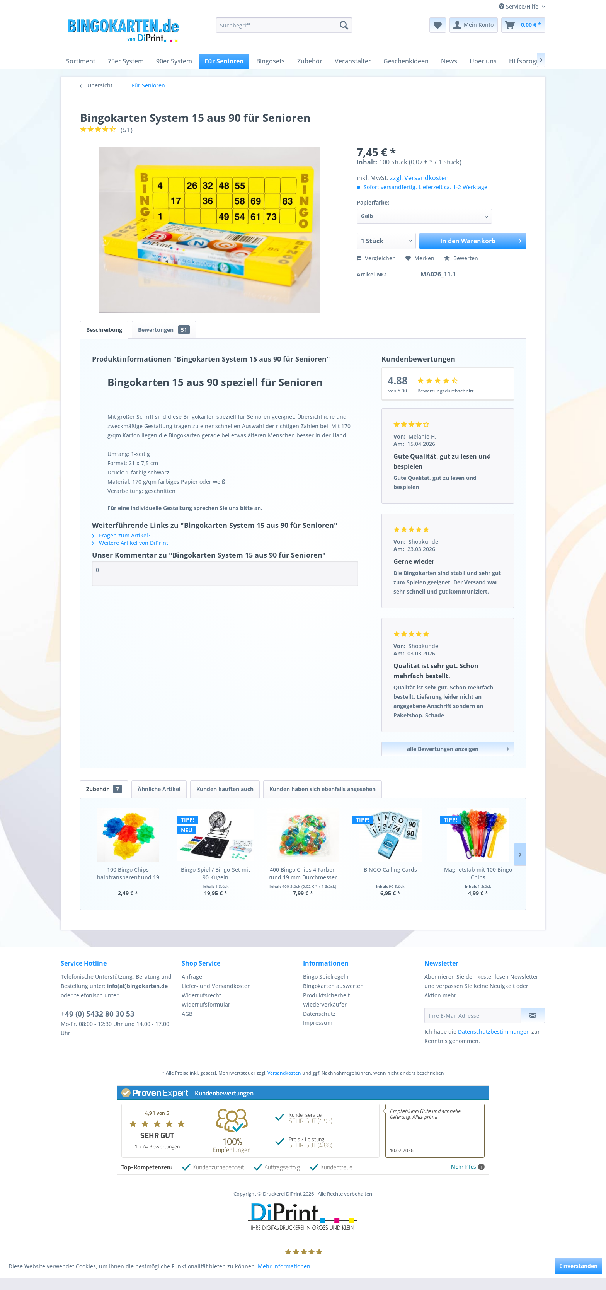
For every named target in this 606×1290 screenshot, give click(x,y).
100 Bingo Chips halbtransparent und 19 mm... (128, 873)
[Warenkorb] (523, 25)
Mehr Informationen (284, 1266)
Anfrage (192, 976)
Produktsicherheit (326, 995)
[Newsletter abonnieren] (533, 1015)
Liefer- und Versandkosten (216, 986)
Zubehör (104, 789)
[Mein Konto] (473, 25)
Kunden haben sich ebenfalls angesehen (322, 789)
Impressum (317, 1022)
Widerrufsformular (206, 1004)
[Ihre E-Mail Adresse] (472, 1015)
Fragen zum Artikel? (121, 535)
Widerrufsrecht (201, 995)
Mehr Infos (468, 1167)
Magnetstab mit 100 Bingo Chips (478, 873)
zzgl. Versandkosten (419, 178)
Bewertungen (164, 329)
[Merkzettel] (437, 25)
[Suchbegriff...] (284, 25)
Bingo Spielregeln (326, 976)
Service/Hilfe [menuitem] (519, 6)
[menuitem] (284, 25)
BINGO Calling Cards (390, 869)
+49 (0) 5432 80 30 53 (97, 1014)
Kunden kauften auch (225, 789)
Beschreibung (104, 329)
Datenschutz (319, 1013)
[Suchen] (344, 25)
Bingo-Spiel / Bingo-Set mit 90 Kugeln (215, 873)
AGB (187, 1013)
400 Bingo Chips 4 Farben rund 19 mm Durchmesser (303, 873)
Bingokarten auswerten (333, 986)
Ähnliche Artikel (159, 789)
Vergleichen (376, 258)
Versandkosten (284, 1073)
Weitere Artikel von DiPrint (130, 542)
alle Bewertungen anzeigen (458, 747)
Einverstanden (578, 1266)
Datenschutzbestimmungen (494, 1031)
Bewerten (461, 258)
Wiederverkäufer (325, 1004)
